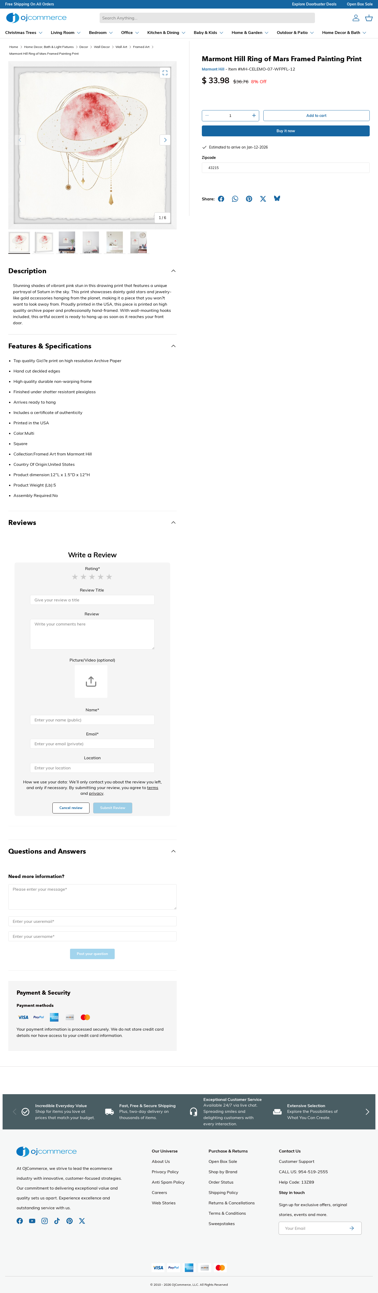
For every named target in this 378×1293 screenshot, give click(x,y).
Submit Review (112, 807)
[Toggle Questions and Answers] (92, 851)
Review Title (92, 590)
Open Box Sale (223, 1161)
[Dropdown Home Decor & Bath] (340, 33)
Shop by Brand (223, 1171)
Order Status (221, 1182)
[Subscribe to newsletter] (351, 1228)
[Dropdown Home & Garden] (245, 33)
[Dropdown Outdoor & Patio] (291, 33)
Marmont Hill (213, 69)
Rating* (92, 568)
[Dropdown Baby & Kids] (204, 33)
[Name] (92, 720)
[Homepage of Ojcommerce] (36, 17)
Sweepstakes (222, 1223)
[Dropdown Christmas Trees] (19, 33)
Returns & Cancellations (232, 1202)
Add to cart (316, 115)
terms (152, 787)
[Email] (92, 744)
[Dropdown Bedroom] (96, 33)
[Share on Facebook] (221, 199)
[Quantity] (230, 115)
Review (92, 613)
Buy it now (286, 131)
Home (13, 47)
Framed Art (141, 47)
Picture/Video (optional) (92, 660)
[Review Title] (92, 600)
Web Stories (164, 1202)
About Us (161, 1161)
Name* (92, 709)
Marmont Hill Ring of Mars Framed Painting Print (44, 53)
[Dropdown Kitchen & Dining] (162, 33)
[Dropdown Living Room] (61, 33)
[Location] (92, 768)
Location (92, 757)
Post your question (92, 953)
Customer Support (296, 1161)
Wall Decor (102, 47)
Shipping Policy (223, 1192)
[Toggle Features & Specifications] (92, 346)
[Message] (92, 897)
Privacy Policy (165, 1171)
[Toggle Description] (92, 270)
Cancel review (71, 807)
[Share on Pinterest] (249, 199)
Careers (159, 1192)
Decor (83, 47)
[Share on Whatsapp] (235, 199)
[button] (75, 576)
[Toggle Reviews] (92, 522)
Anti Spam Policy (168, 1182)
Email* (92, 733)
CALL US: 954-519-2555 (303, 1171)
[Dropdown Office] (125, 33)
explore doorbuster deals (314, 4)
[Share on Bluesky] (277, 199)
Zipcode (209, 157)
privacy (96, 793)
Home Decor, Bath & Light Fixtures (49, 47)
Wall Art (121, 47)
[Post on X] (263, 199)
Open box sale (360, 4)
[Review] (92, 634)
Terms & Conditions (227, 1213)
